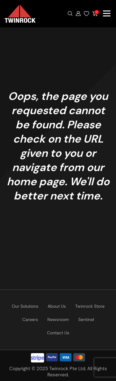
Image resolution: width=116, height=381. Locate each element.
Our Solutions (25, 306)
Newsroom (58, 319)
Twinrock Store (90, 306)
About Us (57, 306)
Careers (30, 319)
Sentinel (86, 319)
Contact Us (58, 333)
